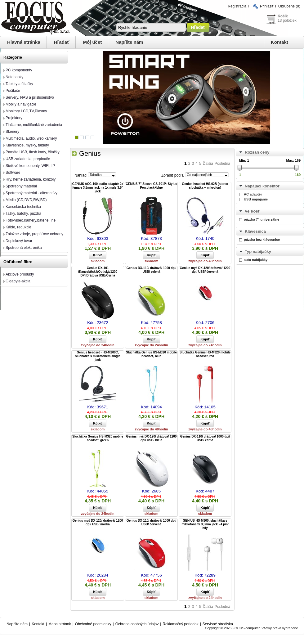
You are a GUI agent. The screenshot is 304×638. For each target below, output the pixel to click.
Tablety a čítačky (19, 84)
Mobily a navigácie (21, 104)
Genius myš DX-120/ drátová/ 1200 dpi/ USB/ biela (151, 438)
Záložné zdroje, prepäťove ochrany (34, 234)
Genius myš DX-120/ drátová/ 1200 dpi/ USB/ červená (205, 269)
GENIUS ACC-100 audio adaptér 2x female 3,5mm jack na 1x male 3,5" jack (97, 187)
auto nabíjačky (255, 260)
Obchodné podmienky (93, 624)
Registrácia (237, 6)
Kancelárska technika (23, 206)
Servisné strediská (218, 624)
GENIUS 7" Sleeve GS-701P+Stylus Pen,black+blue (151, 185)
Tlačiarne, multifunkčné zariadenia (34, 125)
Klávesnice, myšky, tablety (27, 145)
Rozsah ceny (257, 152)
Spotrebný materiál (21, 186)
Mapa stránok (59, 624)
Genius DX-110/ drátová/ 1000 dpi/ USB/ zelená (152, 269)
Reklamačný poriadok (180, 624)
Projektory (14, 118)
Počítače (13, 90)
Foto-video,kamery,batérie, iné (31, 220)
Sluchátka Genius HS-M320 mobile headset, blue (151, 354)
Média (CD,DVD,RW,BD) (26, 200)
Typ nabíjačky (258, 251)
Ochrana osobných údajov (137, 624)
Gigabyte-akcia (18, 281)
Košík (283, 16)
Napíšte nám (129, 42)
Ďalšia (208, 163)
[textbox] (151, 27)
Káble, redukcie (18, 227)
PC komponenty (19, 70)
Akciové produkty (20, 274)
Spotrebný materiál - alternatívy (31, 193)
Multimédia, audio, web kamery (31, 138)
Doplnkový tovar (19, 241)
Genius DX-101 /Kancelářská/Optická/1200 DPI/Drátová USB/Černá (97, 271)
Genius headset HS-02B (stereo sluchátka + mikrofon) (205, 185)
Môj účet (92, 42)
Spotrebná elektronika (24, 247)
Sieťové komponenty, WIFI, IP (30, 166)
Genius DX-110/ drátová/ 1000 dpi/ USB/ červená (152, 522)
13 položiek (287, 20)
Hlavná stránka (23, 42)
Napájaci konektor (262, 186)
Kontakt (279, 42)
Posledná (222, 163)
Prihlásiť (267, 6)
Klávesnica (255, 231)
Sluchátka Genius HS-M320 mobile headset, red (205, 354)
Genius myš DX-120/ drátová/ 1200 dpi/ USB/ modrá (98, 522)
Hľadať (61, 42)
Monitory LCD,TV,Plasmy (26, 111)
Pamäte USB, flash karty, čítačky (33, 152)
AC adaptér (253, 194)
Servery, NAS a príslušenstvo (30, 97)
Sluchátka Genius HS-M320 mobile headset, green (97, 438)
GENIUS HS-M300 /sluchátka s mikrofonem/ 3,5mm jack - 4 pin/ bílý (205, 524)
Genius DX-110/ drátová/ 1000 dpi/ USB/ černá (205, 438)
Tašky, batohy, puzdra (23, 213)
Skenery (12, 131)
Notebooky (14, 77)
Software (13, 172)
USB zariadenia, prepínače (28, 159)
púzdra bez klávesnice (262, 239)
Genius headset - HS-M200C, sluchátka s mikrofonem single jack (97, 356)
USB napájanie (256, 199)
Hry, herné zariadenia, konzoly (31, 179)
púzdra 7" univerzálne (261, 219)
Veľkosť (252, 211)
